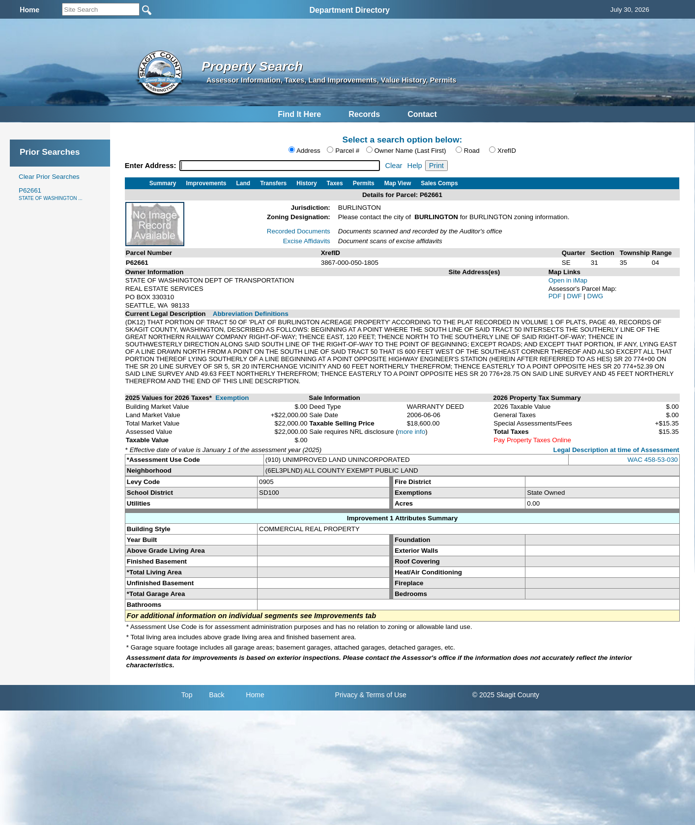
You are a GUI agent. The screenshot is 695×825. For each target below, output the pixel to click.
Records (364, 114)
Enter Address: (151, 166)
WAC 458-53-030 (653, 459)
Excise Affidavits (306, 241)
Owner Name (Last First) (410, 150)
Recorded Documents (298, 231)
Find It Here (299, 114)
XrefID (506, 150)
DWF (575, 296)
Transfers (273, 183)
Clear (393, 166)
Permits (364, 183)
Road (472, 150)
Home (255, 695)
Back (216, 695)
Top (187, 695)
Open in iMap (568, 280)
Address (308, 150)
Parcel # (347, 150)
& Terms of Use (382, 695)
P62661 (51, 194)
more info (412, 431)
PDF (556, 296)
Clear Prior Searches (49, 176)
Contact (422, 114)
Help (414, 166)
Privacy (346, 695)
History (306, 183)
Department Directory (349, 10)
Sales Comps (439, 183)
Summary (162, 183)
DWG (595, 296)
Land (243, 183)
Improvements (206, 183)
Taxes (335, 183)
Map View (397, 183)
